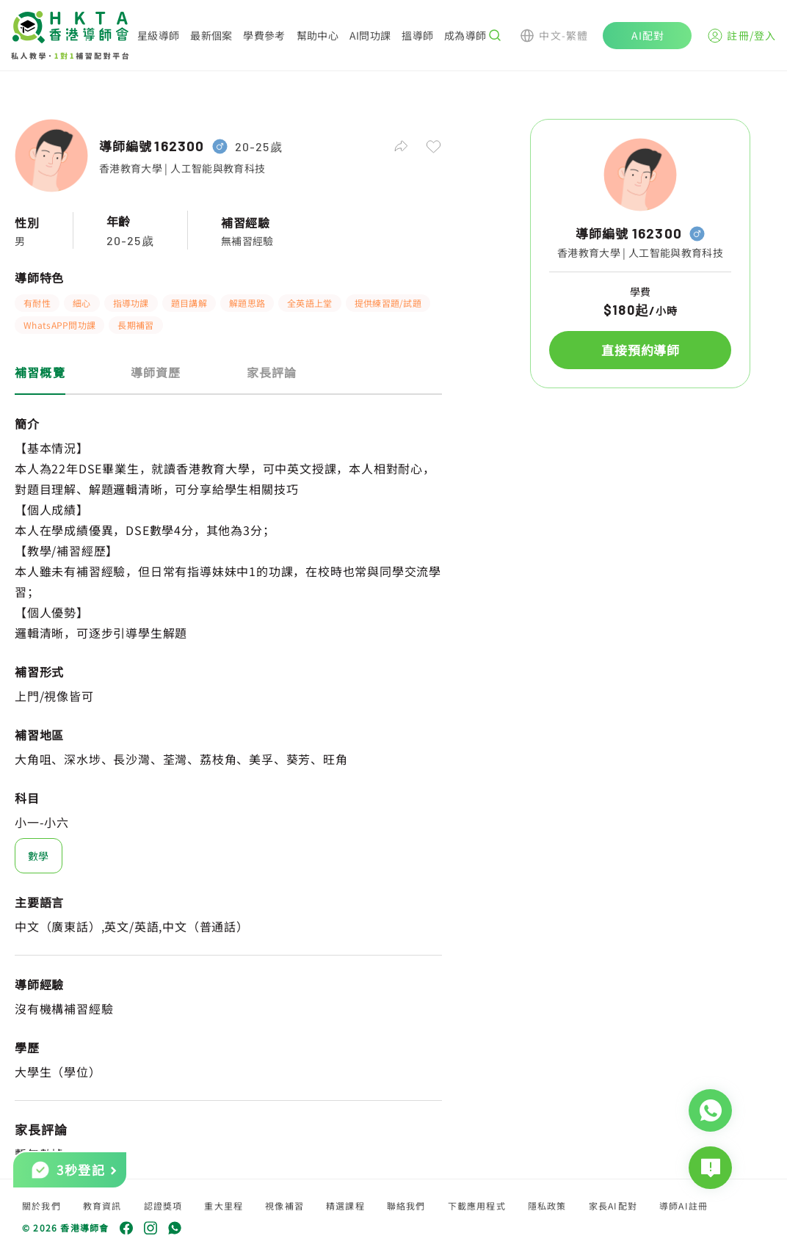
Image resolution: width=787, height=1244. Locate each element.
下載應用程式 (477, 1205)
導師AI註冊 (683, 1205)
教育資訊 (102, 1205)
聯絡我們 (406, 1205)
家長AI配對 (613, 1205)
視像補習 (284, 1205)
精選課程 (345, 1205)
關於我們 (41, 1205)
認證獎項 (163, 1205)
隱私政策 (547, 1205)
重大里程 (223, 1205)
